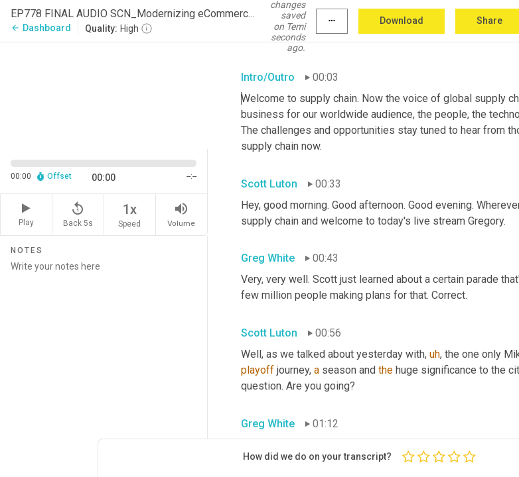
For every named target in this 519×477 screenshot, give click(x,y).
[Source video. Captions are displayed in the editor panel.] (104, 94)
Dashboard (41, 28)
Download (401, 20)
